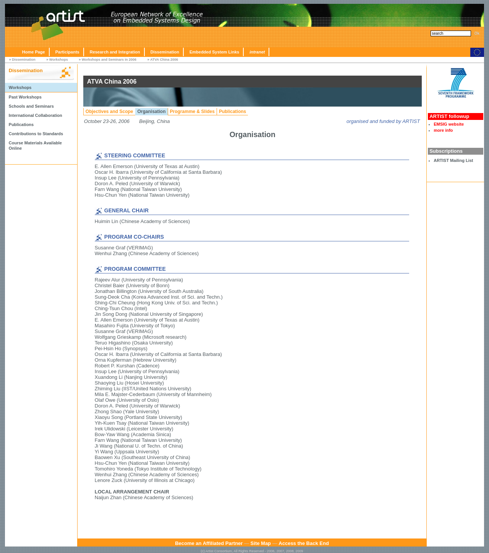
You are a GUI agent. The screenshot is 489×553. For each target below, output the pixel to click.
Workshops (58, 59)
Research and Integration (115, 52)
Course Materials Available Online (35, 145)
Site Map (261, 543)
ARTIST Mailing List (453, 160)
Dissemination (165, 52)
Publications (21, 124)
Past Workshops (25, 97)
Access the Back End (304, 543)
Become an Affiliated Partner (209, 543)
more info (443, 130)
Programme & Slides (192, 111)
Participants (67, 52)
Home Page (33, 52)
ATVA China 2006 (164, 59)
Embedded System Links (214, 52)
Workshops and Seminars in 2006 (109, 59)
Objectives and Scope (109, 111)
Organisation (152, 111)
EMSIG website (449, 124)
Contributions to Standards (36, 133)
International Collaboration (35, 115)
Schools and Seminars (31, 106)
